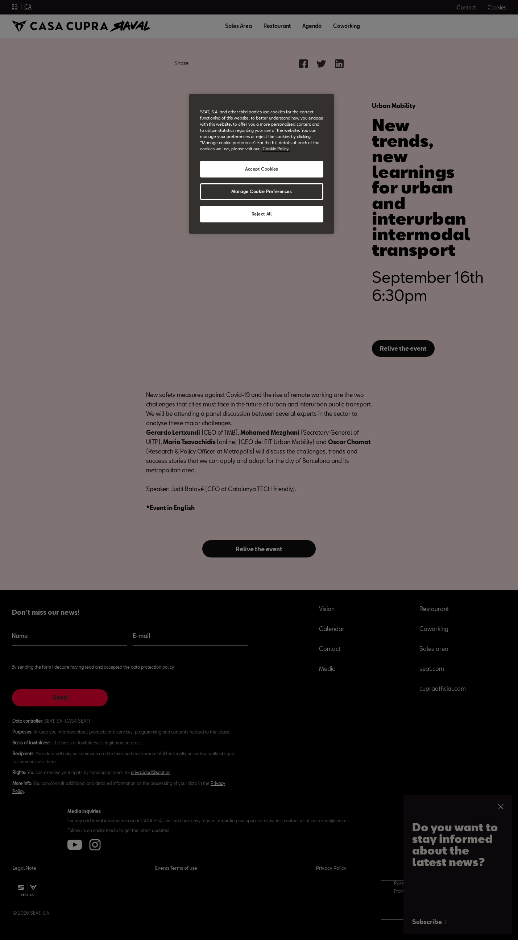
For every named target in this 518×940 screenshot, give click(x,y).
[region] (261, 164)
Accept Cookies (261, 169)
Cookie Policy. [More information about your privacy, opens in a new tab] (275, 148)
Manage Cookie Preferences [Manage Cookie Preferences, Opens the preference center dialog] (261, 191)
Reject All (262, 214)
